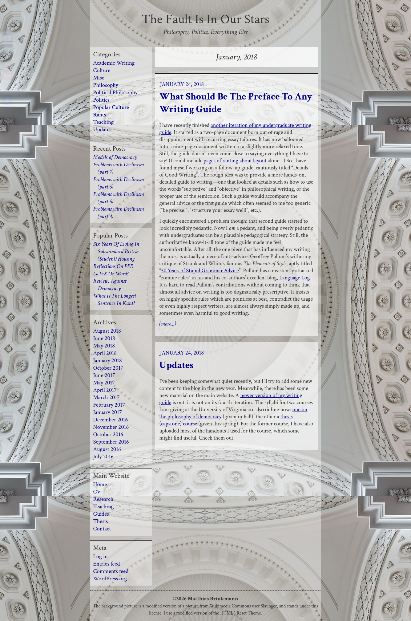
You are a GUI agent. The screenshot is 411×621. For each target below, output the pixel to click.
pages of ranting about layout (234, 160)
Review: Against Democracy (110, 284)
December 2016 (110, 420)
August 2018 (107, 331)
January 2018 (107, 360)
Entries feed (106, 564)
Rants (99, 115)
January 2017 (107, 412)
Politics (101, 100)
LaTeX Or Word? (111, 274)
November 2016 (111, 427)
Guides (101, 514)
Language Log (294, 277)
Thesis (100, 521)
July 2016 (103, 457)
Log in (100, 556)
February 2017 (109, 405)
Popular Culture (111, 107)
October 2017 (108, 368)
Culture (102, 70)
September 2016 (111, 442)
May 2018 (104, 346)
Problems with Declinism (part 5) (118, 197)
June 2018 (104, 338)
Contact (102, 529)
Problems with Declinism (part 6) (118, 183)
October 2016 (108, 434)
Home (100, 484)
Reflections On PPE (113, 266)
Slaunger (269, 606)
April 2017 (105, 390)
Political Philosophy (115, 92)
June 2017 (104, 375)
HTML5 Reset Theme (240, 613)
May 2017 (104, 383)
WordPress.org (110, 578)
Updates (176, 365)
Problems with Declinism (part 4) (118, 212)
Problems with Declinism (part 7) (118, 168)
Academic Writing (114, 63)
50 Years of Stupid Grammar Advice (200, 270)
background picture (119, 606)
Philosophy (105, 85)
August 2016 (107, 449)
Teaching (103, 122)
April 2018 (105, 353)
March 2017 (106, 397)
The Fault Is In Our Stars (205, 19)
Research (103, 499)
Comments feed (111, 571)
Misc (98, 78)
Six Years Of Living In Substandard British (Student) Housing (116, 251)
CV (97, 492)
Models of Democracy (115, 157)
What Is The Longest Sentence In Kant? (114, 299)
